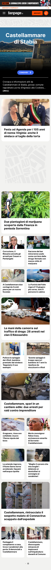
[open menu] (3, 13)
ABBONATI (37, 13)
